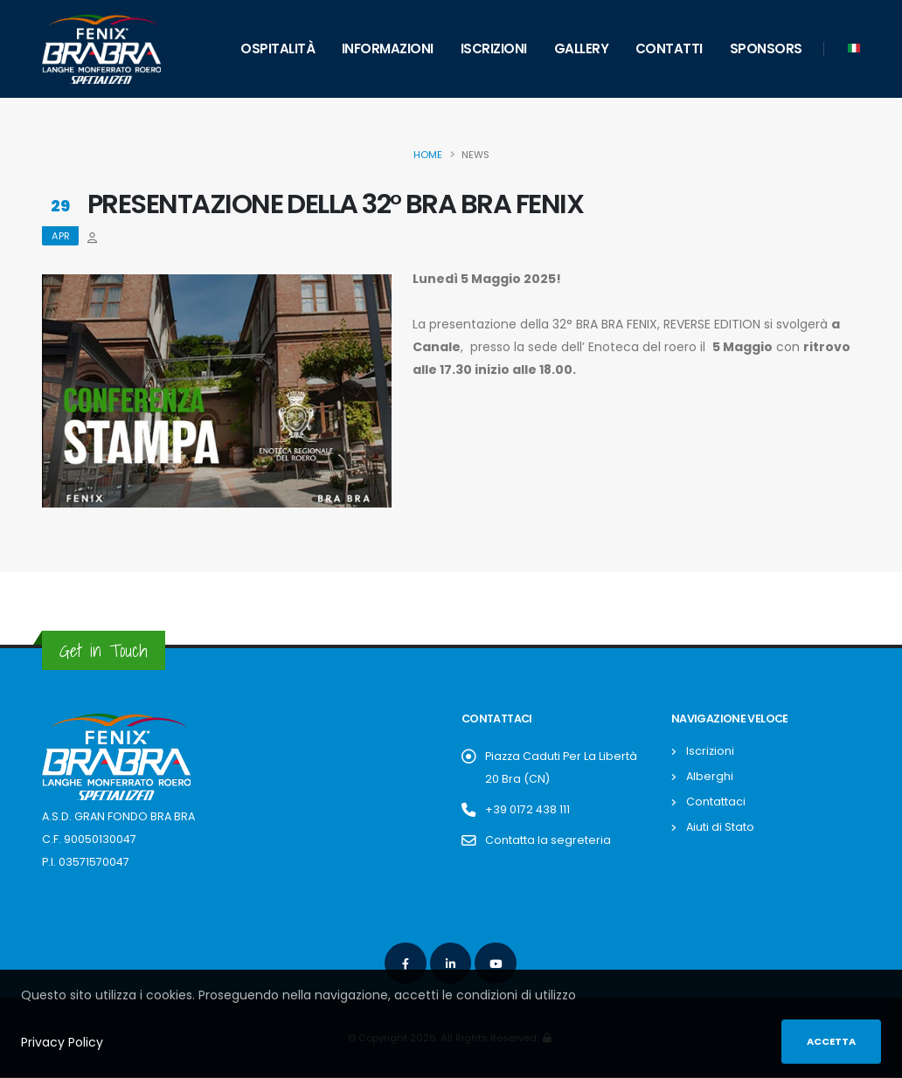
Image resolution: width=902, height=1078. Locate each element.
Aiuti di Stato (720, 826)
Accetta (831, 1041)
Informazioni (388, 48)
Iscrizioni (494, 48)
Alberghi (709, 776)
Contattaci (716, 801)
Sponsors (766, 48)
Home (427, 155)
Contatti (669, 48)
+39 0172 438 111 (527, 809)
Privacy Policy (62, 1042)
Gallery (581, 48)
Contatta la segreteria (548, 840)
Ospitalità (277, 48)
